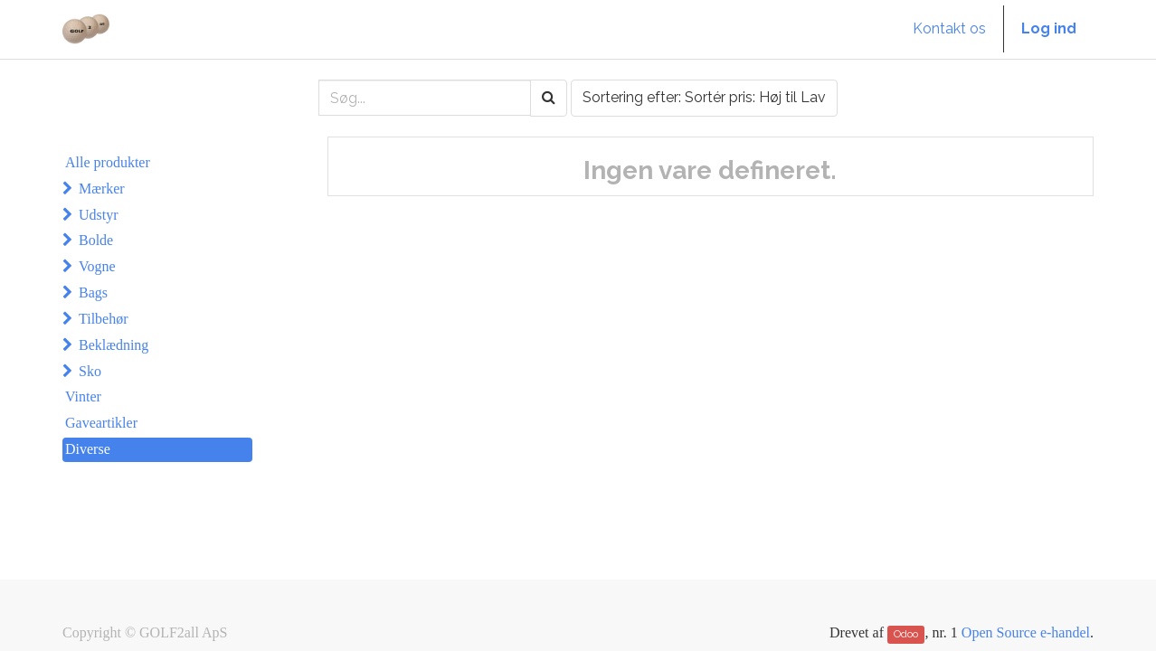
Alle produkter (107, 162)
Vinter (83, 396)
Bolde (96, 240)
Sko (90, 371)
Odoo (906, 633)
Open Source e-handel (1026, 632)
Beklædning (113, 345)
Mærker (102, 188)
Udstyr (98, 214)
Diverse (87, 449)
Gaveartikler (101, 422)
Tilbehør (103, 318)
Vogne (97, 266)
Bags (93, 292)
